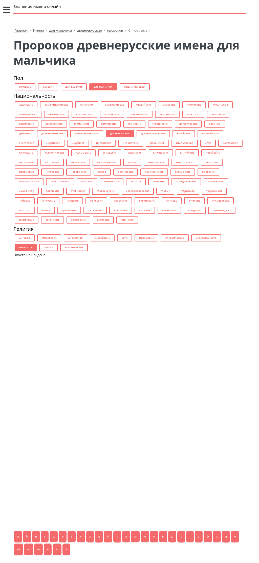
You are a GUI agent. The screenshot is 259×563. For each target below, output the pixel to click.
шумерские (26, 219)
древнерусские (89, 30)
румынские (111, 181)
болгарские (112, 114)
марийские (78, 162)
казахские (26, 152)
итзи (208, 143)
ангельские (49, 237)
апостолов (75, 237)
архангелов (220, 104)
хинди (46, 210)
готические (108, 124)
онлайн (37, 6)
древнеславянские (153, 133)
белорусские (84, 114)
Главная (21, 30)
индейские (53, 143)
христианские (74, 247)
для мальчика (60, 30)
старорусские (106, 191)
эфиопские (78, 219)
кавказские (230, 143)
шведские (194, 210)
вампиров (218, 114)
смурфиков (26, 191)
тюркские (96, 200)
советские (52, 191)
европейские (210, 133)
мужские (25, 86)
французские (220, 200)
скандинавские (186, 181)
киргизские (161, 152)
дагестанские (188, 124)
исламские (146, 237)
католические (174, 237)
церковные (69, 210)
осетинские (125, 171)
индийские (103, 143)
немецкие (211, 162)
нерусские (52, 171)
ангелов (24, 237)
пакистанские (154, 171)
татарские (48, 200)
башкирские (57, 114)
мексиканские (106, 162)
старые (165, 191)
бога (125, 237)
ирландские (131, 143)
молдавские (156, 162)
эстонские (52, 219)
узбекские (120, 200)
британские (167, 114)
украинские (147, 200)
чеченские (120, 210)
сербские (158, 181)
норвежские (79, 171)
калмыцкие (83, 152)
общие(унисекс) (134, 86)
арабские (169, 104)
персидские (182, 171)
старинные (78, 191)
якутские (103, 219)
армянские (194, 104)
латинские (26, 162)
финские (194, 200)
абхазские (26, 104)
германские (82, 124)
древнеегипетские (86, 133)
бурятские (193, 114)
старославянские (137, 191)
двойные (215, 124)
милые (132, 162)
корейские (213, 152)
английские (144, 104)
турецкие (72, 200)
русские (136, 181)
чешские (144, 210)
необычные (26, 171)
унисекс (171, 200)
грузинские (160, 124)
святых (48, 247)
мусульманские (206, 237)
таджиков (188, 191)
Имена (38, 30)
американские (114, 104)
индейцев (78, 143)
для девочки (73, 86)
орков (102, 171)
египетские (26, 143)
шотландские (222, 210)
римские (87, 181)
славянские (216, 181)
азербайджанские (56, 104)
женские (48, 86)
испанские (157, 143)
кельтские (135, 152)
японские (127, 219)
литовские (52, 162)
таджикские (214, 191)
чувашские (169, 210)
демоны (24, 133)
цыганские (95, 210)
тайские (24, 200)
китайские (187, 152)
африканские (28, 114)
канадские (110, 152)
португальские (29, 181)
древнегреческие (52, 133)
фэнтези (24, 210)
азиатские (86, 104)
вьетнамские (54, 124)
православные (60, 181)
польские (208, 171)
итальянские (184, 143)
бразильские (139, 114)
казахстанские (54, 152)
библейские (102, 237)
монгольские (185, 162)
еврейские (183, 133)
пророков (115, 30)
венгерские (26, 124)
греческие (134, 124)
